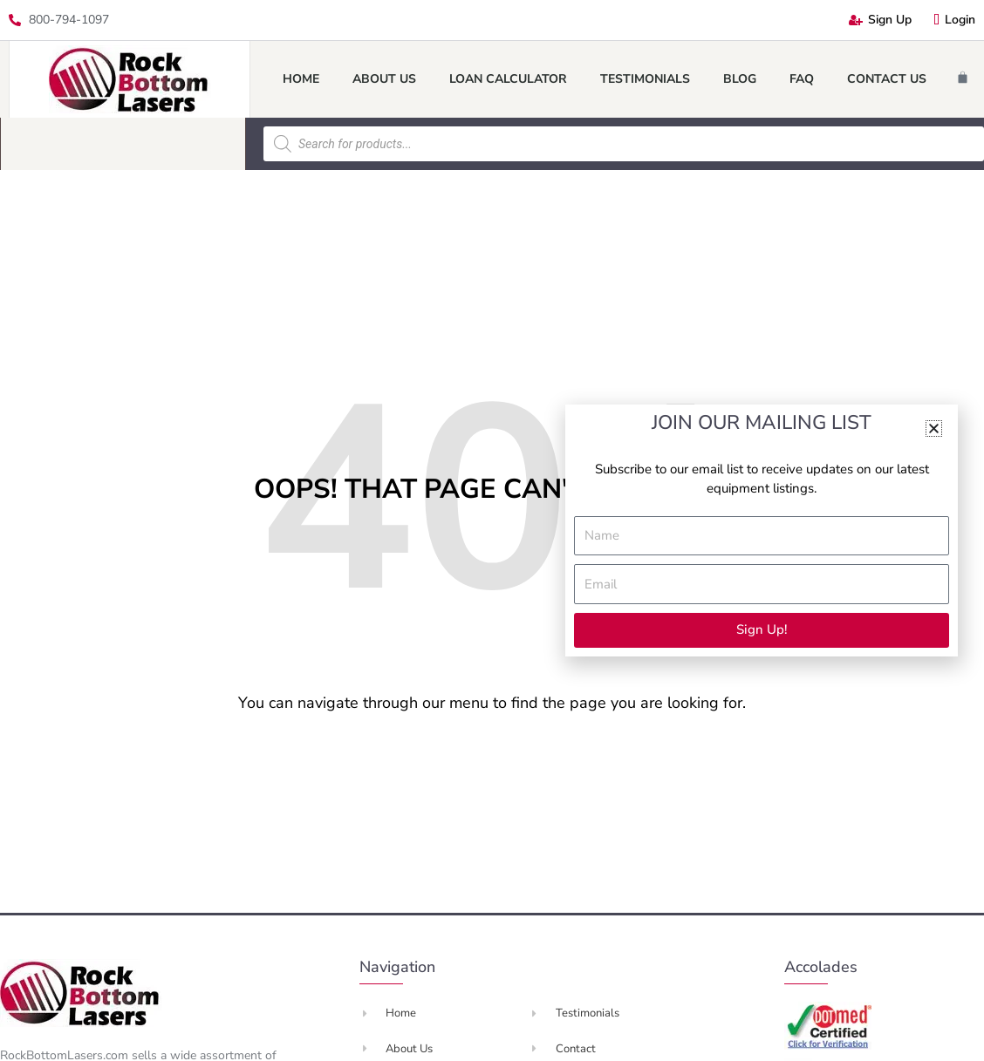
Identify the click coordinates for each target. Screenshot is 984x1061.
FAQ (801, 79)
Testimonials (645, 79)
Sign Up (880, 19)
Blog (739, 79)
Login (954, 19)
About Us (384, 79)
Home (301, 79)
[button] (933, 428)
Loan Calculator (508, 79)
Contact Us (886, 79)
